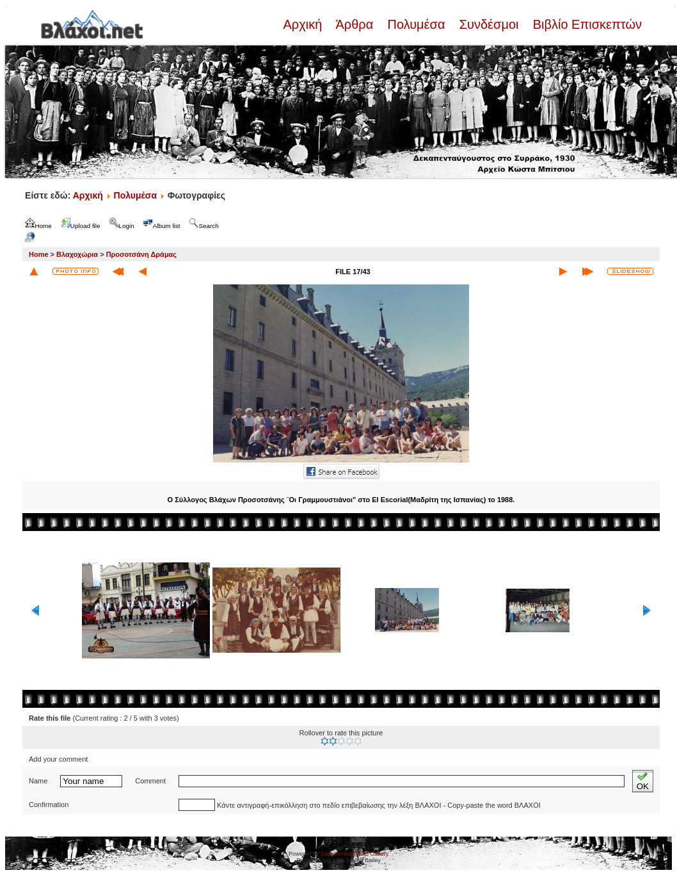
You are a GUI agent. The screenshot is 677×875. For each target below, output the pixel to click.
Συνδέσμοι (489, 24)
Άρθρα (355, 24)
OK (643, 781)
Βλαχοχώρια (77, 254)
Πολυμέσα (416, 24)
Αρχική (304, 24)
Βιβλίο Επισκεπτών (585, 24)
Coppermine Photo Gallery (354, 854)
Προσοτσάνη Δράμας (141, 254)
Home (39, 254)
